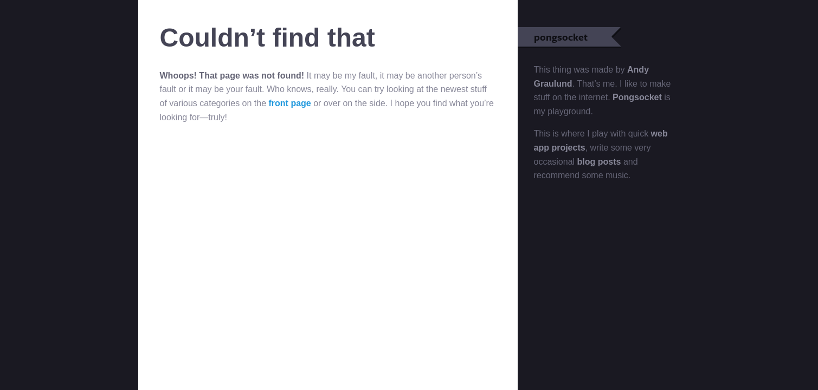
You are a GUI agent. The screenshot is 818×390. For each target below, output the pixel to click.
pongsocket (577, 36)
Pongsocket (637, 97)
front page (290, 103)
